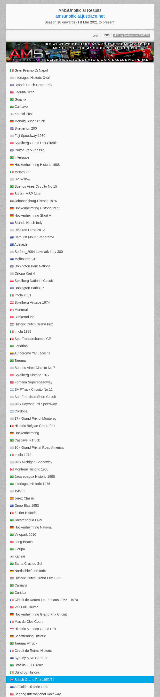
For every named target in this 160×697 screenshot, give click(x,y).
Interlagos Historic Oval (30, 78)
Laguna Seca (22, 92)
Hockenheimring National (31, 527)
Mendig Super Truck (27, 121)
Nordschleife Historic (28, 571)
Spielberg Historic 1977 (30, 375)
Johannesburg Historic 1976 (33, 201)
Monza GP (20, 172)
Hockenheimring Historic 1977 (35, 208)
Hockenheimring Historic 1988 (35, 165)
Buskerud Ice (22, 317)
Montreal (19, 310)
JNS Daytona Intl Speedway (33, 404)
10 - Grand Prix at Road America (37, 448)
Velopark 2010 (23, 535)
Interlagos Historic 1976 (30, 484)
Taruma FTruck (23, 643)
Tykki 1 (17, 491)
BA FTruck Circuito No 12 (31, 390)
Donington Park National (30, 266)
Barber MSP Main (25, 194)
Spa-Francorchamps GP (30, 339)
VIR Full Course (24, 607)
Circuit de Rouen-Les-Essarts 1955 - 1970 (44, 600)
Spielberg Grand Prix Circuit (33, 143)
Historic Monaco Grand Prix (33, 629)
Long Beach (21, 542)
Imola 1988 (20, 332)
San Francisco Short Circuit (33, 397)
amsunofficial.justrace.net (80, 16)
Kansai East (21, 114)
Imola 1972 (20, 455)
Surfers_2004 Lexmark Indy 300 (36, 252)
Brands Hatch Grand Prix (31, 85)
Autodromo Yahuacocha (30, 353)
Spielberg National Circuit (31, 281)
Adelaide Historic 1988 (29, 687)
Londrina (19, 346)
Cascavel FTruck (25, 440)
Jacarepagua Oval (26, 520)
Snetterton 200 (23, 128)
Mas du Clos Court (26, 622)
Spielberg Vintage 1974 (30, 303)
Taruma (18, 361)
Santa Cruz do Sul (26, 564)
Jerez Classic (22, 498)
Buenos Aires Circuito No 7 (32, 368)
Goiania (18, 99)
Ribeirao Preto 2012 (27, 230)
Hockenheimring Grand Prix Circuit (38, 614)
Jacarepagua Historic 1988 (32, 477)
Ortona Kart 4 (22, 273)
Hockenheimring (24, 433)
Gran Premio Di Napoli (29, 70)
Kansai (17, 556)
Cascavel (19, 107)
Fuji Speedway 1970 (27, 136)
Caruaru (18, 585)
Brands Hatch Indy (26, 223)
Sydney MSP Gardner (29, 658)
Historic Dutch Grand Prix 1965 (35, 578)
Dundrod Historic (25, 672)
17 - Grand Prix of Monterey (33, 419)
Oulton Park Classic (27, 150)
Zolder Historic (23, 513)
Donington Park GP (27, 288)
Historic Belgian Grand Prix (32, 426)
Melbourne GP (23, 259)
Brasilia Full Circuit (26, 665)
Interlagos (19, 157)
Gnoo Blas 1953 (24, 506)
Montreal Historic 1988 (29, 469)
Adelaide (19, 244)
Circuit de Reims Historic (31, 651)
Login (96, 35)
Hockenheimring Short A (30, 215)
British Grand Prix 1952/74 (32, 680)
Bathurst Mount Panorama (32, 237)
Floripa (17, 549)
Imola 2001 (20, 295)
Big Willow (20, 179)
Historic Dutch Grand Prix (31, 324)
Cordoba (19, 411)
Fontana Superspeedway (31, 382)
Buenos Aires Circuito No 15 (33, 186)
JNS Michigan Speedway (31, 462)
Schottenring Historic (28, 636)
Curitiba (18, 593)
